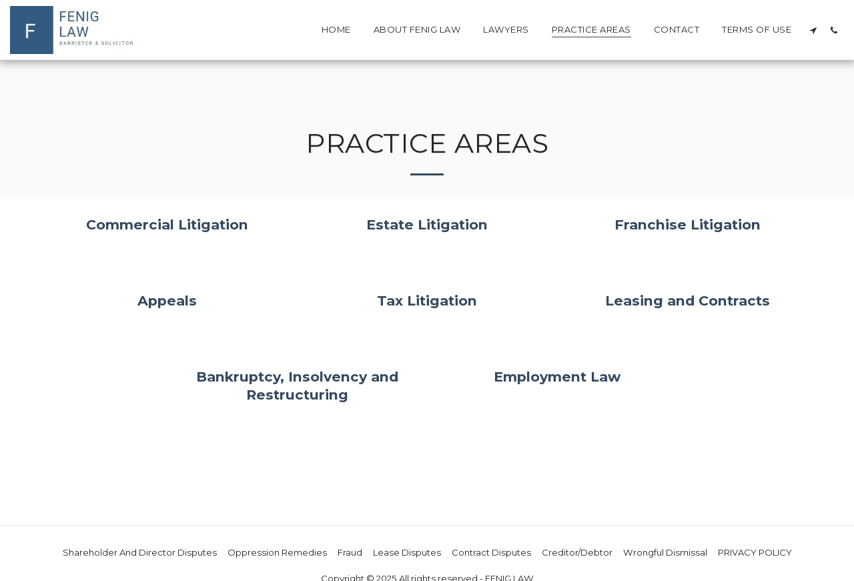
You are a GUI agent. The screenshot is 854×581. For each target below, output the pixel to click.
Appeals (167, 300)
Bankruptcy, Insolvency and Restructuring (297, 385)
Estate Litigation (427, 224)
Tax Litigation (427, 300)
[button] (813, 30)
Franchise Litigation (687, 224)
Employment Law (557, 376)
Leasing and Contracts (687, 300)
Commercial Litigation (167, 224)
